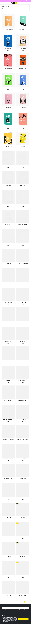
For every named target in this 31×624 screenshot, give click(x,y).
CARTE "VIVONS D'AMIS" (23, 419)
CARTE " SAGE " (23, 244)
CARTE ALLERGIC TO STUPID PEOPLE (8, 497)
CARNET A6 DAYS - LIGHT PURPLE (23, 165)
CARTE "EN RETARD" (8, 322)
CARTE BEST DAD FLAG (8, 517)
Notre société (4, 615)
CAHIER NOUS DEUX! (8, 107)
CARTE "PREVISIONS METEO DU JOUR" (22, 380)
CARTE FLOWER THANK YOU (22, 595)
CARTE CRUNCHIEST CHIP (8, 575)
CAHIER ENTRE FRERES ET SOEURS (8, 48)
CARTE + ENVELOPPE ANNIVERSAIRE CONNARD (8, 458)
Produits (3, 613)
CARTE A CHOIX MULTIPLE (23, 478)
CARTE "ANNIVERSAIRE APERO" (8, 283)
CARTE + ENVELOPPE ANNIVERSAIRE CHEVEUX (22, 439)
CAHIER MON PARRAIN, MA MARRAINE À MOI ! (22, 87)
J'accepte (23, 618)
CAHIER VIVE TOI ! (23, 146)
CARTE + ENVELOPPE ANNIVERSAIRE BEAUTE (8, 439)
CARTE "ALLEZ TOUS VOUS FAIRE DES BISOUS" (22, 263)
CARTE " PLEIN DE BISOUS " (8, 244)
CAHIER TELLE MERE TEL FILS (8, 146)
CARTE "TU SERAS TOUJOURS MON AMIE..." (8, 419)
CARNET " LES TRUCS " (8, 165)
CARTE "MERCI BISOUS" (8, 361)
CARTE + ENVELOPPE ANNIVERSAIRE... (8, 478)
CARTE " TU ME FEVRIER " (8, 263)
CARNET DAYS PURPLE (8, 204)
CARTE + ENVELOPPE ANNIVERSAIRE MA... (23, 458)
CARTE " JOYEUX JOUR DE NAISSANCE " (23, 224)
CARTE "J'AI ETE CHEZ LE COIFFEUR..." (22, 322)
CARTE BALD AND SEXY (23, 497)
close (26, 0)
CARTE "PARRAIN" (8, 380)
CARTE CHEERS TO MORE (23, 556)
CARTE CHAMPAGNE (8, 556)
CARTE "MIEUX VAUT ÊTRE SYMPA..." (22, 361)
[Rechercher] (25, 3)
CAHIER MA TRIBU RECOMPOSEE (8, 87)
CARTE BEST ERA (23, 517)
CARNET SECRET (23, 204)
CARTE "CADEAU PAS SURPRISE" (8, 302)
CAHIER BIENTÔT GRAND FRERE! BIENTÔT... (8, 29)
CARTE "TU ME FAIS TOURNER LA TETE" (22, 400)
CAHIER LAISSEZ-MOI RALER (22, 68)
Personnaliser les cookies (11, 622)
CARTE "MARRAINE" (22, 341)
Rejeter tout (23, 620)
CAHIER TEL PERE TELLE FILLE (22, 126)
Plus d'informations (5, 622)
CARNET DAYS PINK (22, 185)
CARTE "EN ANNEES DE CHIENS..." (23, 302)
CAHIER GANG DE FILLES (23, 48)
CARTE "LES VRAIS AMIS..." (8, 341)
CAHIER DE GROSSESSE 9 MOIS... (23, 29)
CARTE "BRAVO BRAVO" (23, 283)
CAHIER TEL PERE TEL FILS (8, 126)
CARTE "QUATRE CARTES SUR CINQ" (8, 400)
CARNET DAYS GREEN (8, 185)
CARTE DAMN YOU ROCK (8, 595)
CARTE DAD (22, 575)
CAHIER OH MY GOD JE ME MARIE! (23, 107)
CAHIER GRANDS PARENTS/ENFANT (8, 68)
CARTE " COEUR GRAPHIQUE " (8, 224)
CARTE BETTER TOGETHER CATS (8, 536)
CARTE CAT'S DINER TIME (23, 536)
